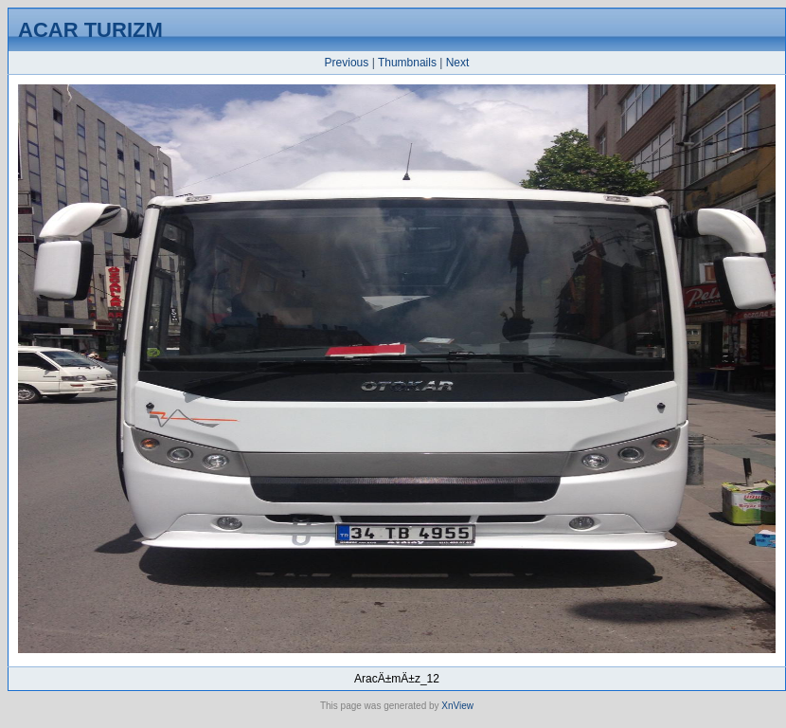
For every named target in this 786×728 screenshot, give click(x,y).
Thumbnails (407, 62)
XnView (457, 706)
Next (458, 62)
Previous (347, 62)
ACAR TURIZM (90, 30)
